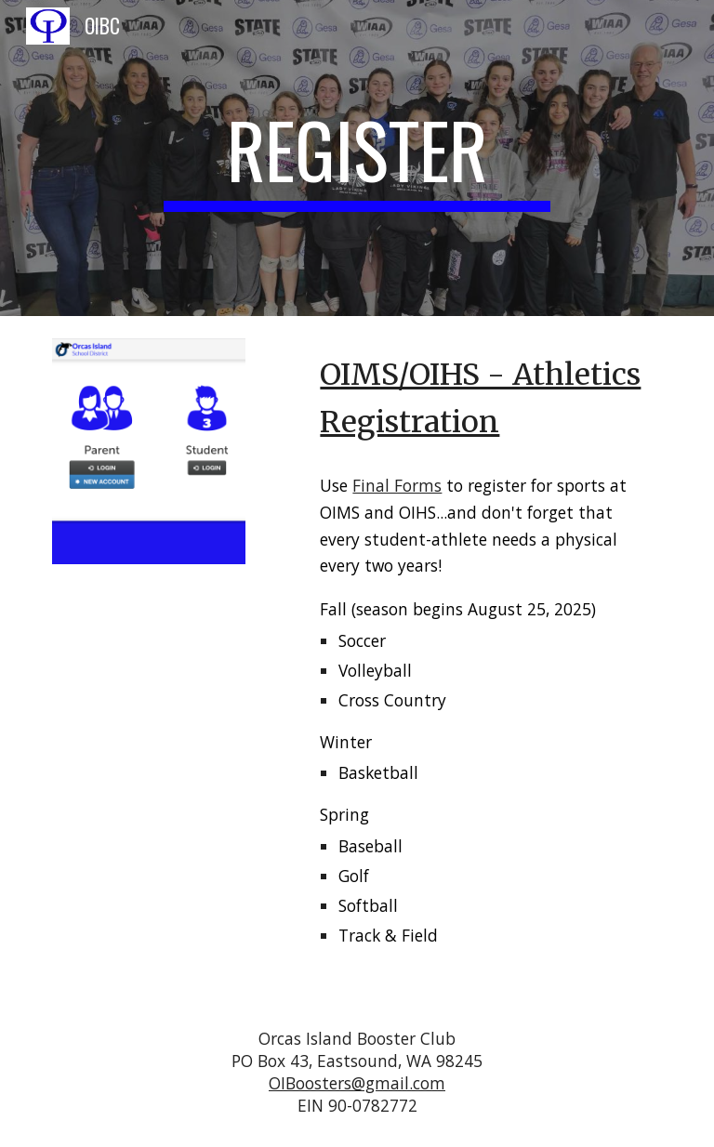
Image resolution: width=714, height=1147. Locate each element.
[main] (356, 158)
